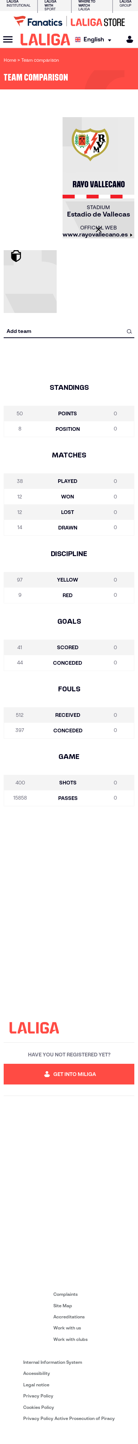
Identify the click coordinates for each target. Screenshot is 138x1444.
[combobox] (69, 331)
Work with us (67, 1327)
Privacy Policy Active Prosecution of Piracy (69, 1418)
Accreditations (69, 1316)
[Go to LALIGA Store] (69, 21)
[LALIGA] (45, 39)
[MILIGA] (127, 39)
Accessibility (36, 1373)
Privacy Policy (38, 1395)
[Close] (99, 229)
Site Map (62, 1305)
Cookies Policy (38, 1407)
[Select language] (95, 39)
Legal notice (36, 1384)
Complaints (65, 1294)
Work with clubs (70, 1339)
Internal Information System (52, 1362)
